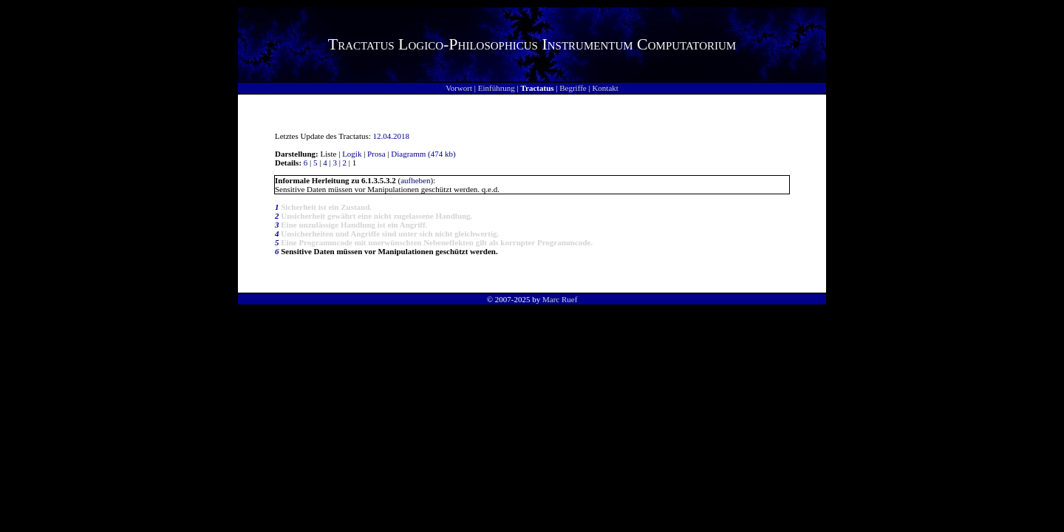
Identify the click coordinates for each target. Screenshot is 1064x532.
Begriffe (572, 87)
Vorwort (459, 87)
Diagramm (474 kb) (423, 153)
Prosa (376, 153)
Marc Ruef (559, 299)
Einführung (496, 87)
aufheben (415, 180)
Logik (351, 153)
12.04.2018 (391, 136)
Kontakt (605, 87)
